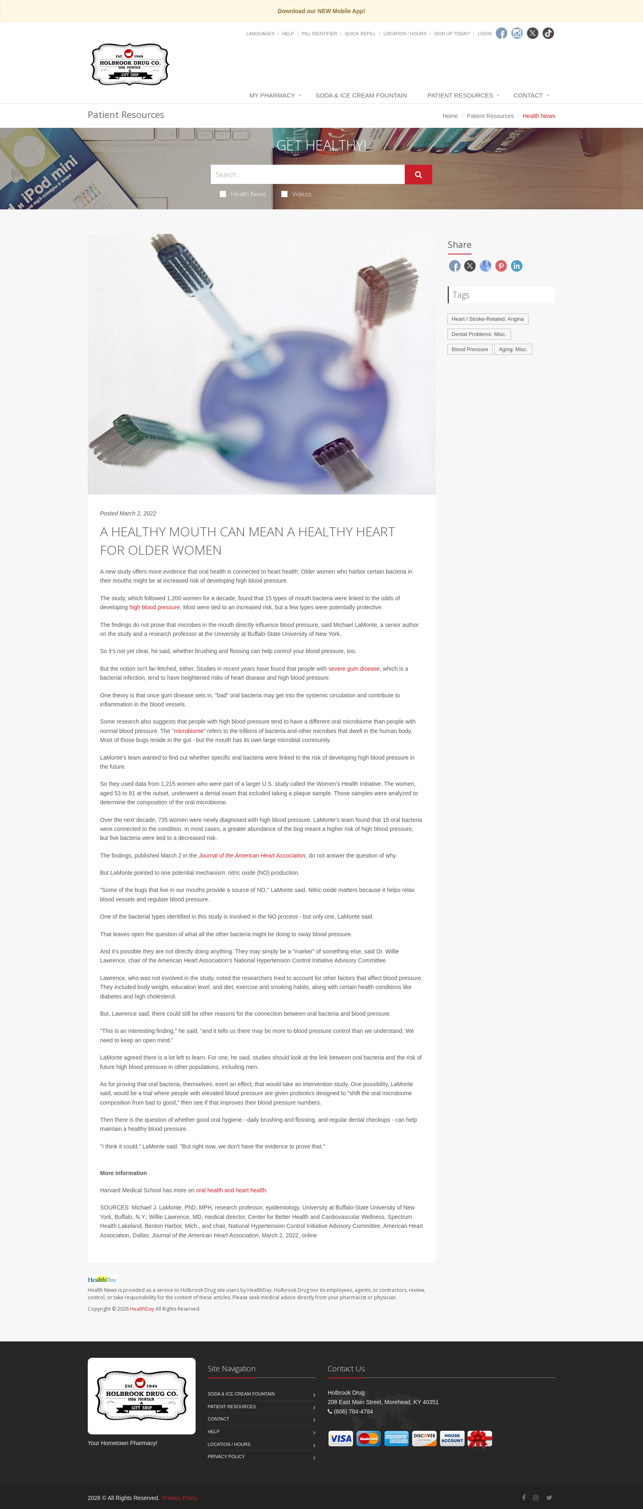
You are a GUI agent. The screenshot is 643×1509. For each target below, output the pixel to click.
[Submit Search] (418, 174)
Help (288, 33)
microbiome (188, 731)
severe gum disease (354, 668)
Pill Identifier (319, 33)
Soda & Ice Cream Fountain (361, 95)
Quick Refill (360, 33)
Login (485, 33)
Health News (243, 194)
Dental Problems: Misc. (479, 334)
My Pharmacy (272, 95)
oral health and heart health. (231, 1190)
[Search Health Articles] (308, 174)
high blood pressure (155, 607)
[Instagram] (517, 33)
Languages (260, 33)
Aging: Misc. (513, 349)
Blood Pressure (470, 349)
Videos (296, 194)
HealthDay (142, 1308)
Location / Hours (404, 33)
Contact (528, 95)
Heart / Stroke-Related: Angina (488, 319)
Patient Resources (460, 95)
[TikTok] (548, 33)
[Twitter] (532, 33)
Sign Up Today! (452, 33)
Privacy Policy (226, 1456)
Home (450, 116)
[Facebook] (501, 33)
